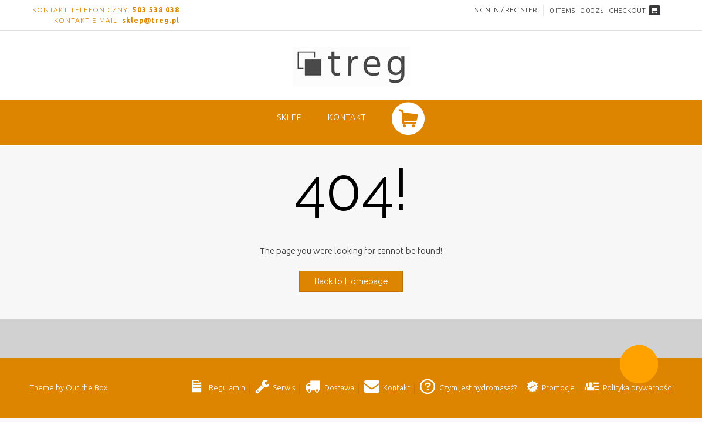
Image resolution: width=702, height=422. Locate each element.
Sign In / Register (505, 9)
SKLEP (289, 117)
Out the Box (86, 387)
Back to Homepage (351, 281)
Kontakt (347, 117)
